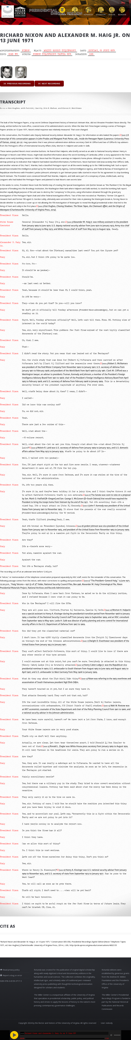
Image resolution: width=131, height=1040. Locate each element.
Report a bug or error (12, 975)
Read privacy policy (11, 969)
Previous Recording (19, 84)
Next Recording (51, 84)
